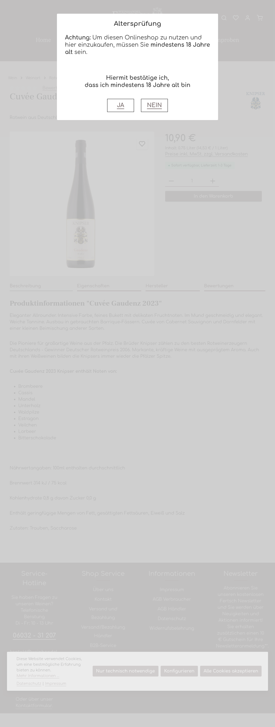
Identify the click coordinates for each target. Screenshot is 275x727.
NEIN (154, 105)
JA (120, 105)
